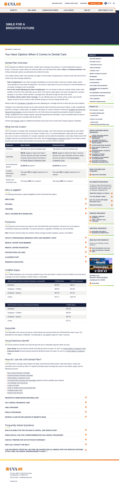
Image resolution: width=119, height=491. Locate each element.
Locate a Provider (13, 385)
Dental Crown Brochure (15, 393)
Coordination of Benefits (25, 103)
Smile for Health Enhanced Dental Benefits (21, 388)
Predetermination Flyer (14, 390)
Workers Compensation (97, 101)
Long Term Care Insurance (98, 85)
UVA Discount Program (97, 95)
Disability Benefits (96, 79)
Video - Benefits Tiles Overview (98, 220)
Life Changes (69, 10)
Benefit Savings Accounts (98, 73)
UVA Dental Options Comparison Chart (97, 154)
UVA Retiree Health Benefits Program (99, 89)
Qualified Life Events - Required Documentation (99, 232)
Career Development (50, 10)
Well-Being (32, 10)
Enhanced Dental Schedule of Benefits (20, 375)
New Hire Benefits (95, 58)
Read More (94, 283)
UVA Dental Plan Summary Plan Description (21, 380)
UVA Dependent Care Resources (100, 92)
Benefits (13, 10)
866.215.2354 (94, 122)
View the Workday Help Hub (100, 248)
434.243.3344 (94, 115)
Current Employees (71, 3)
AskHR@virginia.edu (97, 113)
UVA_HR (107, 3)
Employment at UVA (105, 10)
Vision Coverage (95, 67)
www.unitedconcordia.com (100, 124)
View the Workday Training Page (100, 251)
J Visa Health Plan (96, 64)
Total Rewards (95, 98)
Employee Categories (98, 174)
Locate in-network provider (100, 145)
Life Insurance (94, 82)
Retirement (93, 76)
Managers (83, 3)
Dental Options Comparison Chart (58, 138)
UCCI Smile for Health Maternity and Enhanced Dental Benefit (99, 141)
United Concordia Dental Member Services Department (99, 137)
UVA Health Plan (95, 61)
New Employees (57, 3)
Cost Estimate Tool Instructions (17, 383)
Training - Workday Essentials (97, 217)
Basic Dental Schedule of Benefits (18, 373)
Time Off (87, 10)
